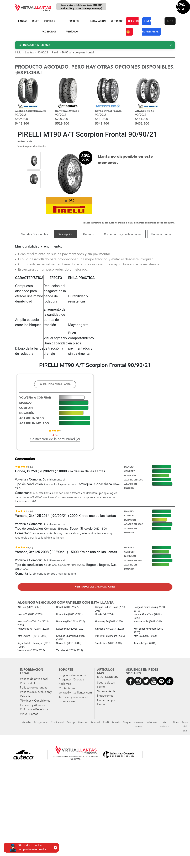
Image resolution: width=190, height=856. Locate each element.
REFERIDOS (116, 21)
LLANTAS (22, 21)
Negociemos (105, 695)
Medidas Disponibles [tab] (34, 234)
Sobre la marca (161, 234)
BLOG (170, 21)
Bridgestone (41, 722)
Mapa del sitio (185, 726)
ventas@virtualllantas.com (75, 692)
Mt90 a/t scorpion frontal (78, 52)
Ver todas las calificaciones (95, 587)
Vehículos (152, 722)
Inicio (18, 52)
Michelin (26, 722)
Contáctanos (67, 688)
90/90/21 (43, 52)
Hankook (83, 722)
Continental (57, 722)
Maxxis (116, 722)
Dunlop (71, 722)
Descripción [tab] (65, 234)
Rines (176, 722)
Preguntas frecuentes (72, 675)
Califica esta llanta (55, 384)
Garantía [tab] (88, 234)
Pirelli (55, 52)
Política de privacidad (34, 679)
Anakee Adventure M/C (30, 111)
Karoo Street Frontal (108, 111)
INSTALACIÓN (98, 21)
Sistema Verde (106, 691)
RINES (35, 21)
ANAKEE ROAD (145, 111)
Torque (127, 722)
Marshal (95, 722)
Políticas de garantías (33, 687)
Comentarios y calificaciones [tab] (122, 234)
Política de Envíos (31, 683)
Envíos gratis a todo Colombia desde (81, 7)
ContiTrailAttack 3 (67, 111)
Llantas (29, 52)
